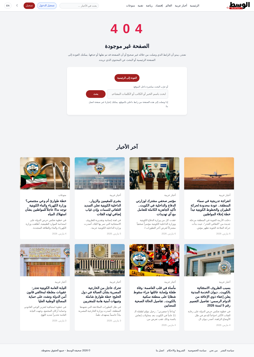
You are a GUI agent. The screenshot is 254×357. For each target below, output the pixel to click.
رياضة (149, 5)
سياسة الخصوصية (197, 350)
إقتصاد (159, 5)
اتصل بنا (160, 350)
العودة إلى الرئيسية (127, 77)
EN (7, 5)
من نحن (213, 350)
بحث (95, 94)
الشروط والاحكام (176, 350)
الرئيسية (194, 5)
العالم (169, 5)
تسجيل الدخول (46, 5)
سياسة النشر (227, 350)
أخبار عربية (181, 5)
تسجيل (29, 5)
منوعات (130, 5)
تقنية (140, 5)
